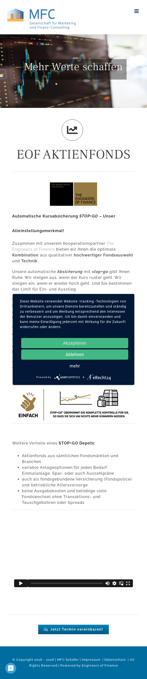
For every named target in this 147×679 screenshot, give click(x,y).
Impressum (91, 659)
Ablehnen (74, 354)
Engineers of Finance (100, 665)
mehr (75, 365)
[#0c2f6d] (73, 629)
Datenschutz (115, 659)
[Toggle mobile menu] (137, 11)
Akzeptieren (74, 343)
